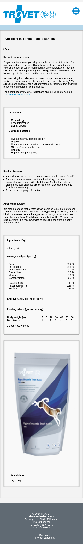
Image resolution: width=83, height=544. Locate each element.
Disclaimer (44, 535)
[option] (41, 404)
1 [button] (39, 469)
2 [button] (44, 469)
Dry (7, 49)
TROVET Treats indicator (16, 94)
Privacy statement (44, 537)
